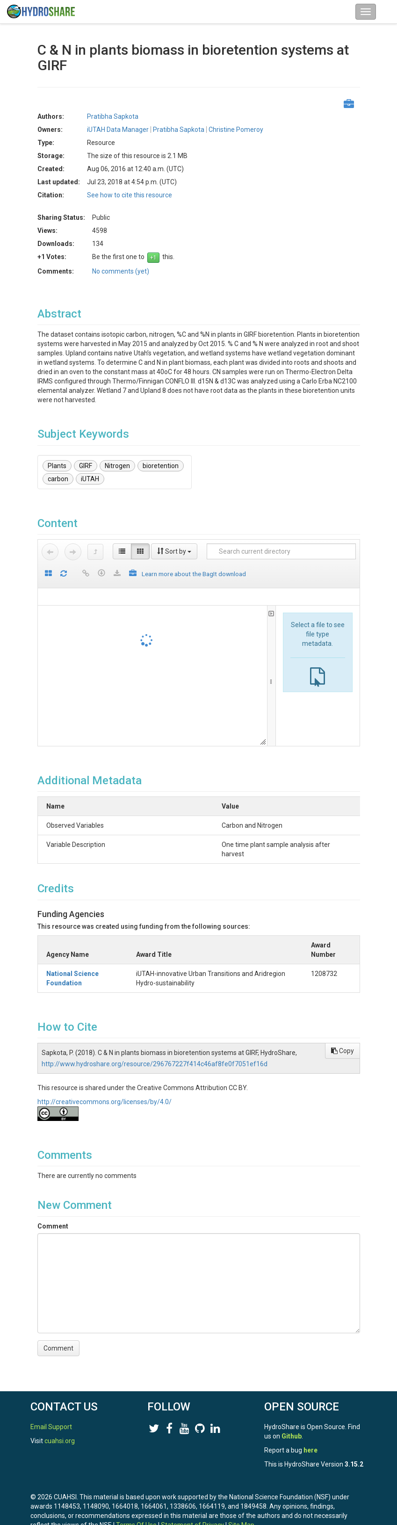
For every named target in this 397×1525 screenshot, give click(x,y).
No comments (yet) (120, 271)
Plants (57, 466)
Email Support (51, 1427)
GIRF (85, 466)
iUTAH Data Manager (118, 129)
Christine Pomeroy (236, 129)
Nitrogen (117, 466)
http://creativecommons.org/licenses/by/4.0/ (104, 1092)
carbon (58, 479)
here (310, 1450)
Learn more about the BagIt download (194, 574)
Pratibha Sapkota (112, 116)
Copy (342, 1041)
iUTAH (90, 479)
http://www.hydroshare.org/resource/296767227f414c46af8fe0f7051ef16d (154, 1054)
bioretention (161, 466)
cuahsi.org (59, 1441)
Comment (52, 1217)
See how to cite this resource (129, 195)
